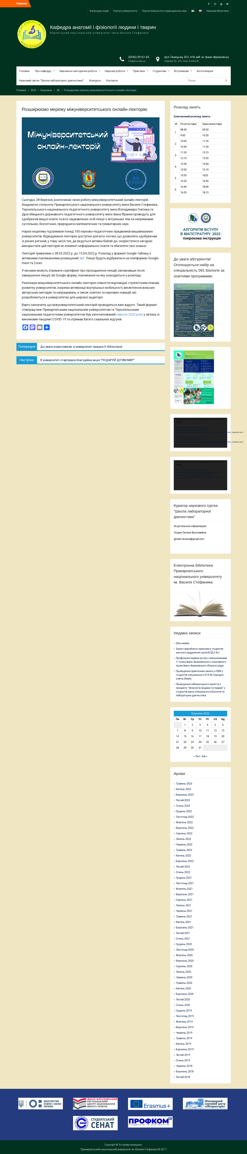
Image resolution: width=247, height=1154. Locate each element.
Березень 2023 (185, 794)
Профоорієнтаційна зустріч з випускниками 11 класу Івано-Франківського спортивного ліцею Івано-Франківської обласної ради (201, 662)
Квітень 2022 (183, 855)
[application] (200, 433)
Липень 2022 (183, 839)
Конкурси (95, 80)
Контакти (112, 80)
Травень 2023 (184, 783)
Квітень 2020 (183, 988)
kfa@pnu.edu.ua (136, 61)
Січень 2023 (183, 805)
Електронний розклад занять (192, 116)
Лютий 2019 (183, 1054)
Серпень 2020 (184, 966)
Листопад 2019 (185, 1016)
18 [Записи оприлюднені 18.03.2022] (207, 736)
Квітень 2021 (183, 922)
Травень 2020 (184, 982)
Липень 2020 (183, 971)
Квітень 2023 (183, 789)
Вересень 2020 (185, 960)
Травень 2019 (184, 1038)
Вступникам (181, 71)
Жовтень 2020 (184, 955)
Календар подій (99, 10)
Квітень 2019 (183, 1043)
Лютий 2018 (183, 1077)
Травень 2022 (184, 850)
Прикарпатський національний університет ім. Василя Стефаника (119, 1149)
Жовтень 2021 (184, 888)
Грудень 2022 (184, 811)
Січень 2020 (183, 1005)
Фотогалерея (205, 71)
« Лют (197, 756)
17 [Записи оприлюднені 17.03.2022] (200, 736)
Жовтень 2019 (184, 1021)
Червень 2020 (184, 977)
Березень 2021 (185, 927)
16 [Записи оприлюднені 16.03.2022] (192, 736)
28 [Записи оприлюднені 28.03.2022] (177, 747)
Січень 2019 (183, 1060)
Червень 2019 (184, 1032)
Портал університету (125, 10)
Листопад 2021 (185, 883)
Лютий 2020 (183, 999)
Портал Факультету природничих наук (164, 10)
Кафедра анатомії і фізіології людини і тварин (103, 27)
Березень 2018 (185, 1071)
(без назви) (182, 643)
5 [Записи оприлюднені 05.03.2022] (215, 724)
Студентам (159, 71)
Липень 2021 (183, 905)
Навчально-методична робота (78, 71)
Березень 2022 (185, 861)
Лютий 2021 (183, 933)
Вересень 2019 (185, 1027)
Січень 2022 (183, 872)
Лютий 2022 (183, 866)
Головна (24, 71)
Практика (139, 71)
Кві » (204, 756)
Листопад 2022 (185, 816)
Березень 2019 (185, 1049)
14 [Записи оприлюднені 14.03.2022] (177, 736)
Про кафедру (43, 71)
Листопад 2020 (185, 949)
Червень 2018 (184, 1066)
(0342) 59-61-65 (138, 57)
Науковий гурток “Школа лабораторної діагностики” (51, 80)
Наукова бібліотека (217, 10)
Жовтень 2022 (184, 822)
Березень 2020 (185, 994)
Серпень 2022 (184, 833)
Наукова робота (115, 71)
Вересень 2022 (185, 827)
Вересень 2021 (185, 894)
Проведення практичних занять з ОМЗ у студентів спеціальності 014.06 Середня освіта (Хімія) (199, 675)
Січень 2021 (183, 938)
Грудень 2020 (184, 944)
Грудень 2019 (184, 1010)
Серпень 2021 (184, 899)
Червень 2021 (184, 911)
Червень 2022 (184, 844)
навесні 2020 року (129, 314)
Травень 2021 (184, 916)
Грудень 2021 (184, 877)
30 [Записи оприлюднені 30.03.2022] (192, 747)
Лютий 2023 (183, 800)
